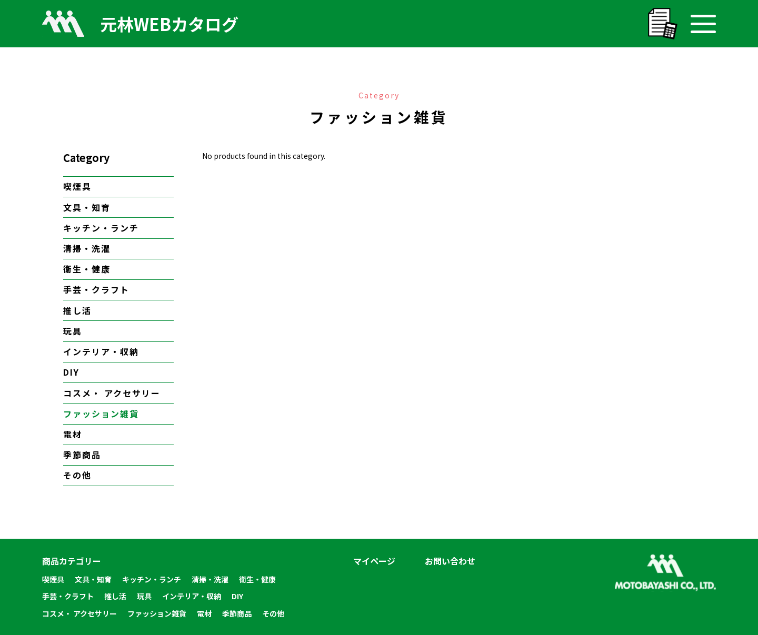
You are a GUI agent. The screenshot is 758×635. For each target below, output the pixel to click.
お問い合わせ (450, 561)
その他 (77, 475)
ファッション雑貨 (101, 413)
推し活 (77, 310)
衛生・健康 (87, 269)
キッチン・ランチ (101, 227)
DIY (71, 372)
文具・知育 (87, 207)
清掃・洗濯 (87, 248)
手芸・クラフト (96, 289)
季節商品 (82, 454)
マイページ (374, 561)
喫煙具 (77, 186)
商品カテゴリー (71, 561)
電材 (72, 434)
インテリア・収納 (101, 351)
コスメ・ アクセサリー (112, 393)
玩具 (72, 331)
